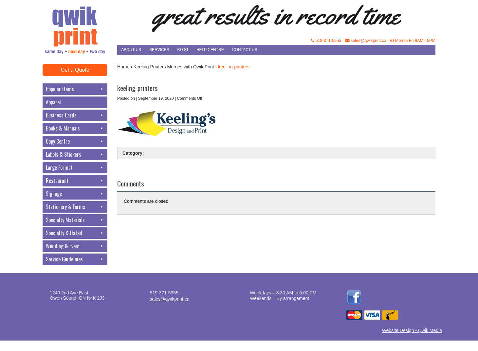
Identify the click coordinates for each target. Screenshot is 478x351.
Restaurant (75, 180)
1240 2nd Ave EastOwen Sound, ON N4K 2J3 (77, 295)
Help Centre (210, 49)
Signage (75, 194)
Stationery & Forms (75, 207)
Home (123, 66)
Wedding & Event (75, 246)
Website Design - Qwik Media (412, 330)
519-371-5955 (326, 40)
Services (159, 49)
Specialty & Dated (75, 233)
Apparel (53, 102)
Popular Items (75, 89)
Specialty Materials (75, 220)
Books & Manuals (75, 128)
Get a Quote (75, 70)
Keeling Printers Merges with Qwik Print (174, 66)
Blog (182, 49)
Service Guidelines (75, 259)
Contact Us (244, 49)
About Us (131, 49)
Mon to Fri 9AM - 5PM (412, 40)
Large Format (75, 167)
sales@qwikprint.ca (365, 40)
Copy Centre (75, 141)
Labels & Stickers (75, 154)
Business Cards (75, 115)
